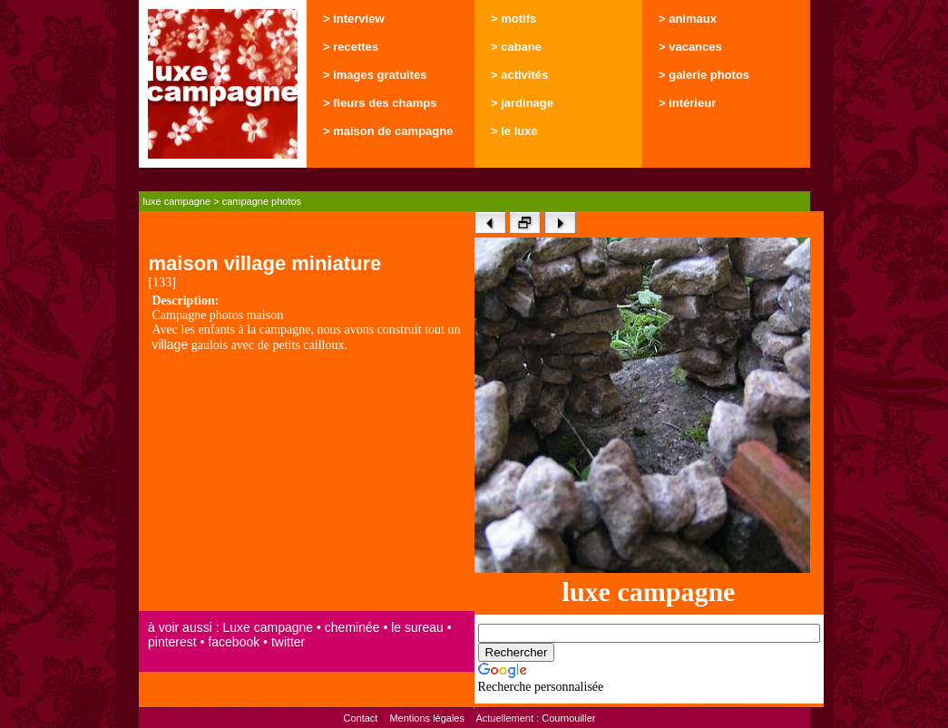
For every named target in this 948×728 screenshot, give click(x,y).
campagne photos (261, 201)
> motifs (513, 18)
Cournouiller (568, 718)
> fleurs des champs (379, 103)
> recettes (350, 46)
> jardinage (522, 103)
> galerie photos (704, 75)
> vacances (690, 46)
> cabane (516, 46)
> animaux (688, 18)
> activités (519, 75)
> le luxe (514, 131)
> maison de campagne (388, 131)
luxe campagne (177, 201)
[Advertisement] (306, 483)
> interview (354, 18)
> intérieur (687, 103)
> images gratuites (375, 75)
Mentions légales (426, 718)
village (170, 344)
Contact (360, 718)
